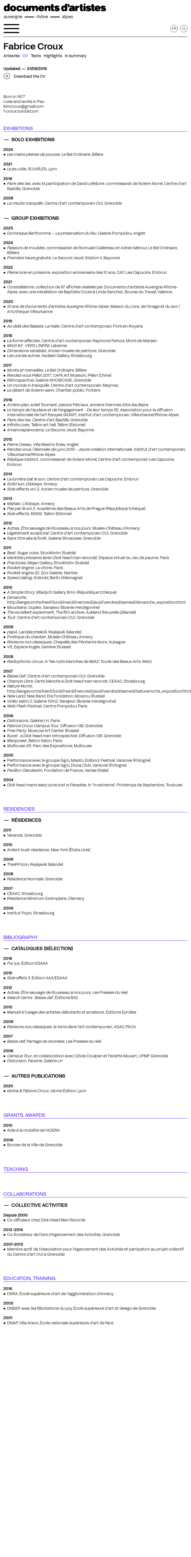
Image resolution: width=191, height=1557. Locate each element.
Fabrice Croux (33, 46)
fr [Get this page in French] (174, 28)
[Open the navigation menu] (11, 29)
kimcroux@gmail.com (23, 106)
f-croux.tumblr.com (21, 111)
